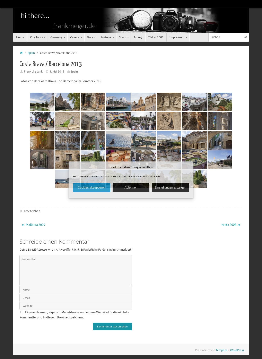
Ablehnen (130, 187)
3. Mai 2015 (57, 71)
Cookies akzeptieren (91, 187)
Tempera (221, 350)
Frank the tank (33, 71)
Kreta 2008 (230, 225)
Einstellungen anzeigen (170, 187)
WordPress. (237, 350)
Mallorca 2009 (33, 225)
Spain (31, 53)
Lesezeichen (32, 211)
